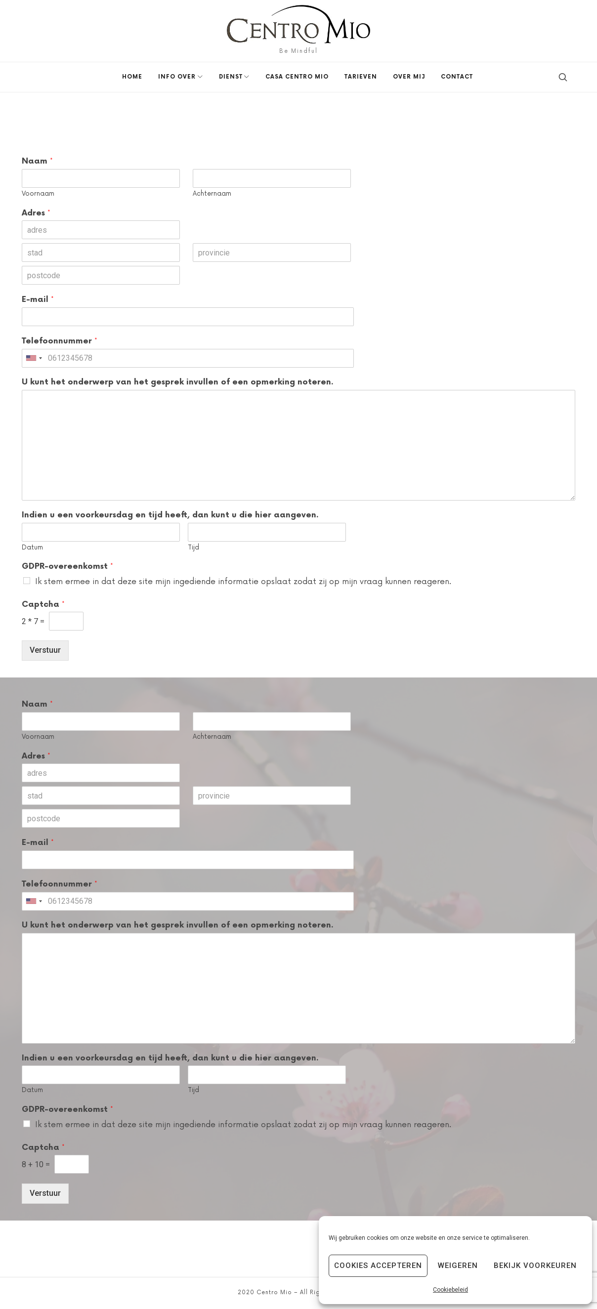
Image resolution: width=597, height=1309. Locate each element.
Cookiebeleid (450, 1289)
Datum (32, 547)
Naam (37, 161)
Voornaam (38, 194)
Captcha (43, 604)
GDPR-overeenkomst (67, 566)
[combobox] (33, 358)
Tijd (193, 547)
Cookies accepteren (378, 1265)
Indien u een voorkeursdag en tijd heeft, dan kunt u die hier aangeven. (170, 515)
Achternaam (212, 194)
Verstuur (45, 650)
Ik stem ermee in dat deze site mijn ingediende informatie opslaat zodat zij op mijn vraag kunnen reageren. (243, 582)
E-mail (38, 299)
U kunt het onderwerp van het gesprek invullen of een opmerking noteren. (178, 382)
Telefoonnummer (59, 341)
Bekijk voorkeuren (535, 1265)
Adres (36, 213)
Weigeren (458, 1265)
